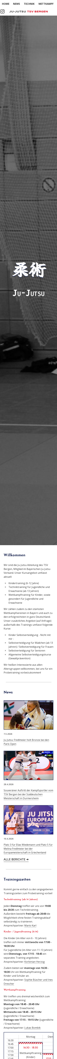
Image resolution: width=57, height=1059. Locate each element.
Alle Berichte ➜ (16, 859)
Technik (29, 3)
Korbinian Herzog (34, 961)
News (16, 3)
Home (5, 3)
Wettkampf (46, 3)
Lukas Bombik (32, 1027)
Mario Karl (30, 925)
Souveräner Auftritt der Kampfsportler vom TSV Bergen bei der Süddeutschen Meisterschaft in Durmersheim (28, 794)
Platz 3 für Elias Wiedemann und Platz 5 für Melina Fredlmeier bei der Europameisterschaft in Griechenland (28, 848)
